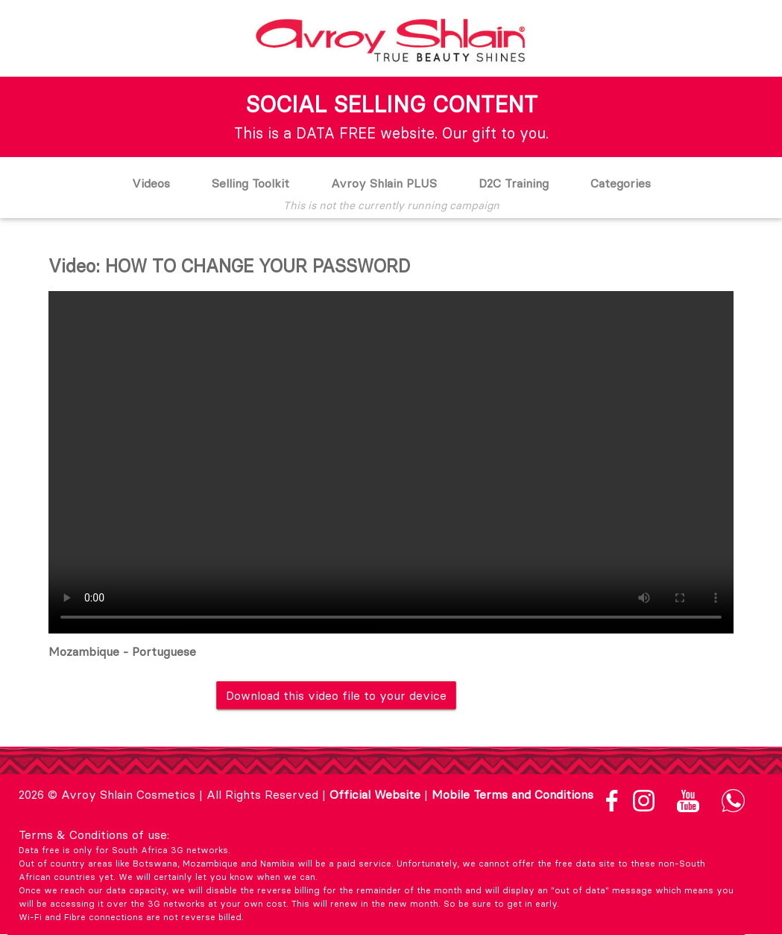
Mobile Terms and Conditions (512, 794)
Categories (620, 183)
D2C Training (514, 183)
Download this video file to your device (336, 695)
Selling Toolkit (250, 183)
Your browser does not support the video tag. (391, 462)
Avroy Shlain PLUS (384, 183)
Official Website (374, 794)
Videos (151, 183)
